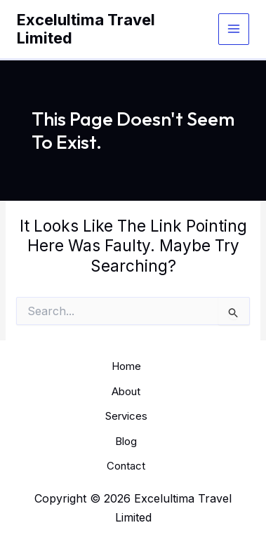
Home (126, 366)
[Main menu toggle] (234, 29)
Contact (126, 465)
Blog (126, 441)
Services (126, 416)
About (126, 391)
